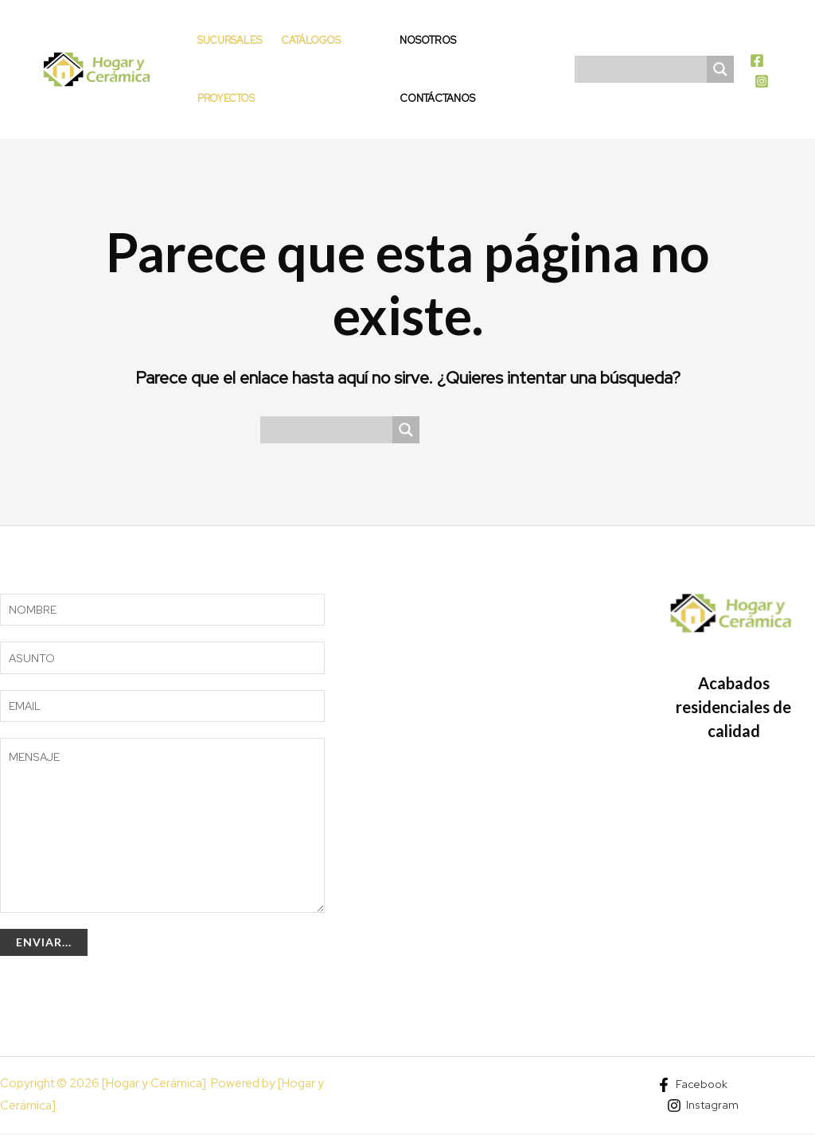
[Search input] (645, 69)
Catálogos (311, 40)
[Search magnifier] (720, 69)
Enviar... (44, 943)
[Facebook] (757, 60)
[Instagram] (762, 81)
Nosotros (428, 40)
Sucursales (229, 40)
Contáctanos (437, 98)
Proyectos (226, 98)
